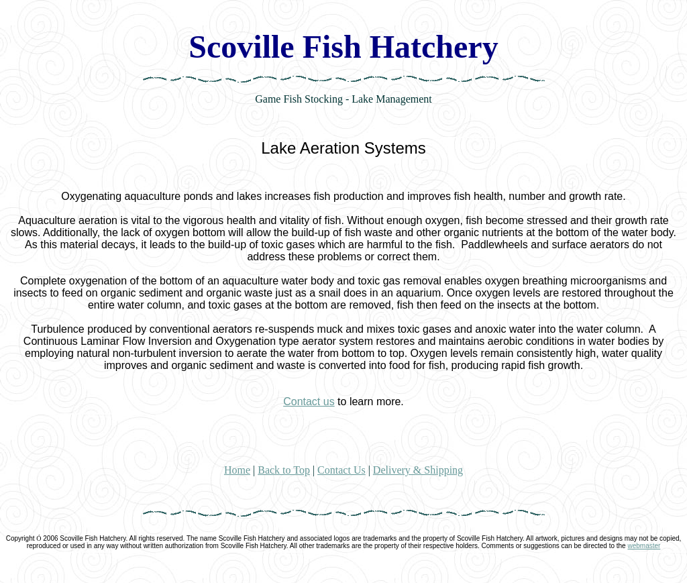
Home (237, 470)
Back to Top (284, 470)
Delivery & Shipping (418, 470)
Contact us (308, 401)
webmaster (643, 545)
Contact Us (341, 470)
